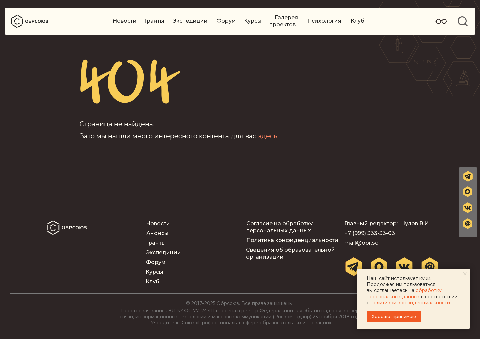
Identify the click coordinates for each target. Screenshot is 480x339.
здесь (267, 136)
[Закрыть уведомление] (465, 273)
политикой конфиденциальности (410, 303)
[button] (467, 223)
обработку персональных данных (404, 293)
